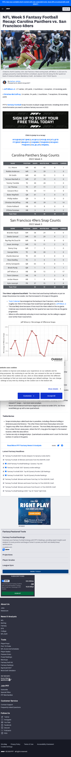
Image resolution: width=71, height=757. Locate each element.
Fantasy (4, 626)
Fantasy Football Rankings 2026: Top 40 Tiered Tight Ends (24, 491)
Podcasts (7, 730)
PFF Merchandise (7, 695)
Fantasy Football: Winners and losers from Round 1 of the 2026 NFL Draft (29, 487)
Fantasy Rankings (7, 665)
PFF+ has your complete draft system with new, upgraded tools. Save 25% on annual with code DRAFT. (35, 3)
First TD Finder (6, 646)
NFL (2, 620)
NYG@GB (17, 140)
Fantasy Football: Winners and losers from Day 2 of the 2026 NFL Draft (28, 483)
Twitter (6, 717)
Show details (59, 389)
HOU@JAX (45, 140)
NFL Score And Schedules (10, 649)
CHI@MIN (35, 142)
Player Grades (5, 651)
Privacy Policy (15, 744)
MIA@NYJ (26, 142)
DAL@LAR (35, 145)
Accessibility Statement (45, 744)
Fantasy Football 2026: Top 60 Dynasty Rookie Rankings (25, 475)
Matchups (4, 660)
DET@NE (26, 140)
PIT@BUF (17, 142)
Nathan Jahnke (15, 81)
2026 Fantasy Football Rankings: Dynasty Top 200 (22, 464)
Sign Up (18, 593)
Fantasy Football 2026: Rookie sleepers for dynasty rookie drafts (26, 456)
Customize (35, 396)
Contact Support (7, 705)
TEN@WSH (44, 142)
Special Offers (6, 692)
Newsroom (4, 611)
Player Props (5, 643)
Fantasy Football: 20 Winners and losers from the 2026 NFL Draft (26, 460)
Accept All (58, 396)
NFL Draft (4, 634)
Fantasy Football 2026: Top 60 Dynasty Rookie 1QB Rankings (26, 471)
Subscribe (4, 689)
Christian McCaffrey (12, 94)
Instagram (7, 720)
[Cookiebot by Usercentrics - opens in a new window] (59, 359)
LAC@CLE (35, 140)
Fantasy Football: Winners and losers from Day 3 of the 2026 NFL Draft (28, 479)
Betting (3, 623)
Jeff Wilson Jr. (9, 89)
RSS (5, 733)
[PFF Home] (8, 9)
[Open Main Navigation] (2, 9)
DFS (2, 628)
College (3, 631)
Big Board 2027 (6, 668)
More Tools (35, 571)
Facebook (7, 725)
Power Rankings (6, 657)
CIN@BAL (45, 145)
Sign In (66, 9)
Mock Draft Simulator (8, 670)
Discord (7, 728)
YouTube (7, 722)
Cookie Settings (6, 747)
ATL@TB (54, 140)
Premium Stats (6, 654)
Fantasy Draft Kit (7, 662)
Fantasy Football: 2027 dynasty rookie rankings (21, 467)
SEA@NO (54, 142)
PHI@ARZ (26, 145)
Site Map (4, 744)
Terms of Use (28, 744)
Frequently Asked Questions (11, 707)
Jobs (2, 608)
